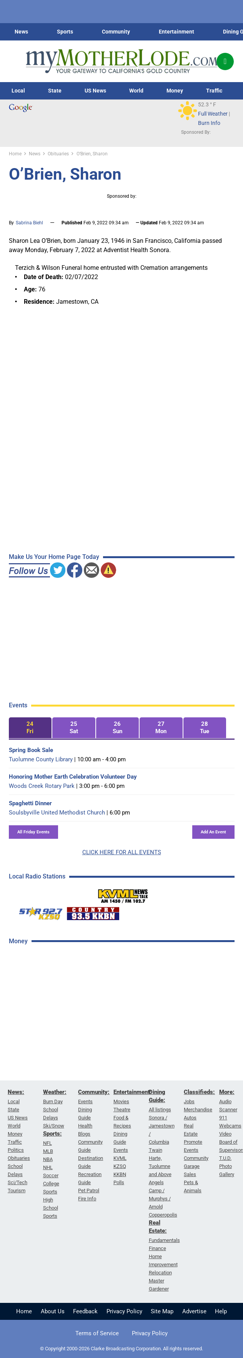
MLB (48, 1151)
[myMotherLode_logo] (121, 61)
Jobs (189, 1101)
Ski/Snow (53, 1126)
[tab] (30, 728)
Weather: (55, 1092)
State (55, 91)
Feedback (85, 1311)
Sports (65, 32)
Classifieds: (199, 1092)
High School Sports (50, 1208)
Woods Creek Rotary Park (42, 785)
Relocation (160, 1273)
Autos (190, 1118)
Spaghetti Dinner (30, 803)
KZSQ (119, 1166)
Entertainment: (132, 1092)
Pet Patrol (88, 1190)
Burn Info (209, 123)
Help (221, 1311)
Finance (157, 1248)
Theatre (121, 1109)
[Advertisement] (66, 1074)
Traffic (214, 91)
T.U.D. (225, 1158)
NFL (47, 1143)
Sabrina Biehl (29, 222)
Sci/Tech (17, 1182)
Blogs (84, 1134)
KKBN (119, 1174)
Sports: (52, 1133)
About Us (53, 1311)
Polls (118, 1182)
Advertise (194, 1311)
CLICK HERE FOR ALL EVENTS (121, 852)
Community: (94, 1092)
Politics (16, 1150)
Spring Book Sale (31, 750)
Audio (225, 1101)
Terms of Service (97, 1333)
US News (95, 91)
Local (18, 91)
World (136, 91)
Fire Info (87, 1199)
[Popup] (225, 61)
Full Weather (213, 114)
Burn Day (53, 1101)
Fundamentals (164, 1240)
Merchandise (198, 1109)
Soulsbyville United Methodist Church (57, 812)
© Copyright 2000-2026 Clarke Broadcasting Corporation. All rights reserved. (121, 1348)
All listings (160, 1109)
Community (116, 32)
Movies (121, 1101)
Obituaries (19, 1158)
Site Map (162, 1311)
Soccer (50, 1175)
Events (85, 1101)
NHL (48, 1167)
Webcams (230, 1126)
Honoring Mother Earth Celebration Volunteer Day (73, 776)
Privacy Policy (124, 1311)
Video (225, 1134)
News (21, 32)
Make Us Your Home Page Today (54, 556)
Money (174, 91)
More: (227, 1092)
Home (24, 1311)
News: (16, 1092)
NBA (48, 1159)
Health (85, 1126)
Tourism (16, 1190)
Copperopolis (163, 1215)
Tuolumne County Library (41, 759)
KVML (119, 1158)
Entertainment (176, 32)
